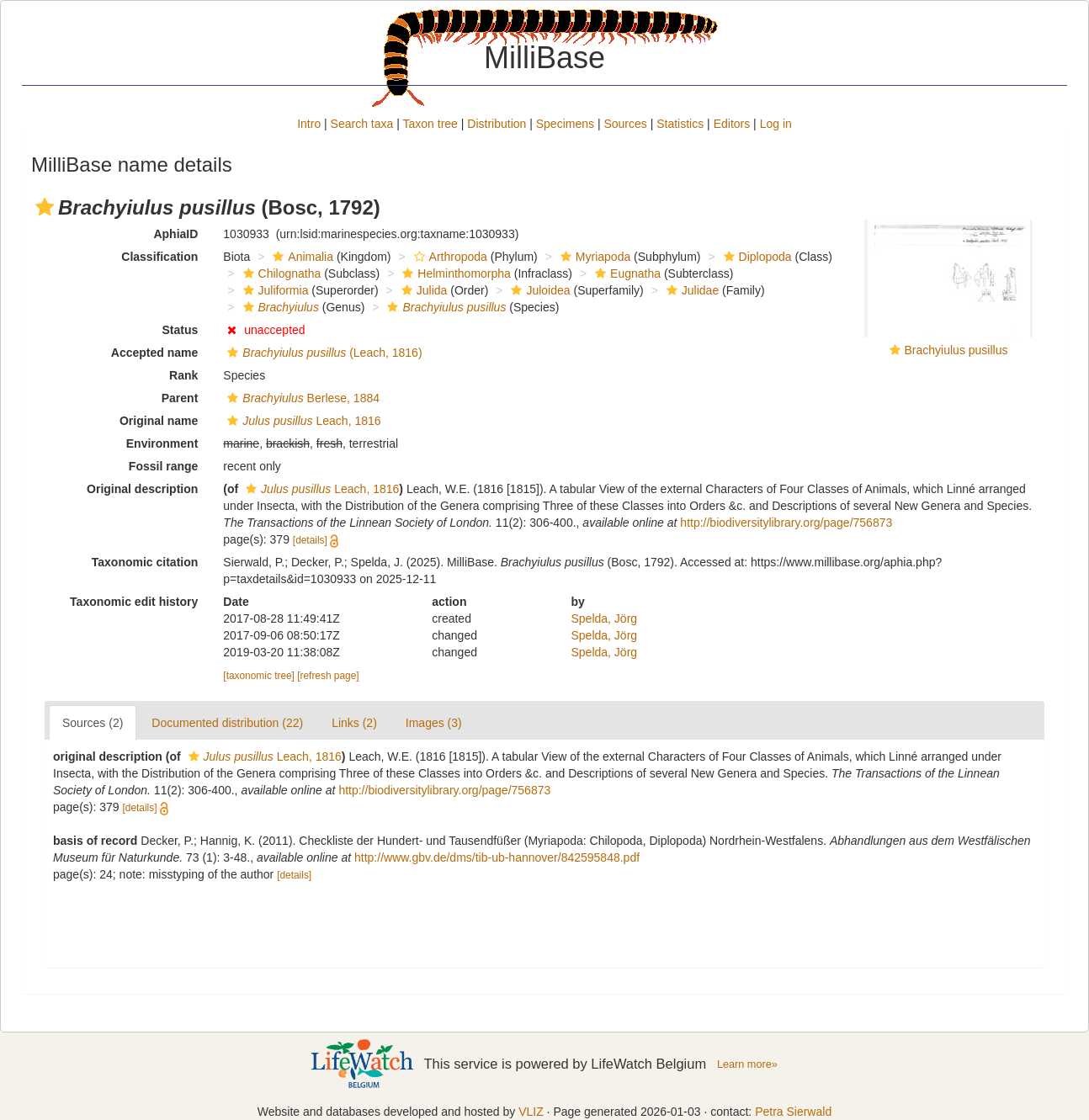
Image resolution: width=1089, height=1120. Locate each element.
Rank (183, 375)
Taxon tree (430, 123)
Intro (309, 123)
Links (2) (354, 723)
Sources (624, 123)
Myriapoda (593, 256)
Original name (159, 420)
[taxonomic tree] (259, 676)
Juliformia (274, 290)
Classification (159, 256)
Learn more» (747, 1064)
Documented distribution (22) (227, 723)
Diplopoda (756, 256)
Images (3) (434, 723)
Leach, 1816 (301, 420)
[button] (44, 207)
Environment (162, 443)
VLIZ (531, 1111)
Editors (732, 123)
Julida (422, 290)
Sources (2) (92, 723)
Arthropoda (448, 256)
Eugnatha (626, 273)
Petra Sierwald (793, 1111)
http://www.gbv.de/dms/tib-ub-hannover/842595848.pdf (497, 857)
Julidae (690, 290)
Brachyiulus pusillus (956, 350)
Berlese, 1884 (301, 398)
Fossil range (163, 466)
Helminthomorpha (454, 273)
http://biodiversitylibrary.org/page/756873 (786, 522)
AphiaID (175, 234)
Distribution (496, 123)
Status (180, 330)
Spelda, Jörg (604, 618)
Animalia (300, 256)
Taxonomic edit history (134, 601)
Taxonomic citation (145, 562)
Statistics (680, 123)
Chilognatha (280, 273)
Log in (776, 123)
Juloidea (538, 290)
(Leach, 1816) (322, 352)
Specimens (565, 123)
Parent (180, 398)
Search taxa (362, 123)
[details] (310, 540)
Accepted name (154, 352)
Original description (142, 489)
